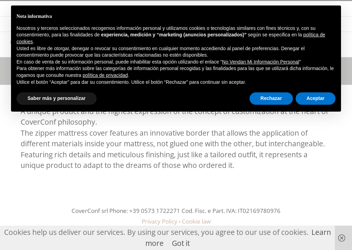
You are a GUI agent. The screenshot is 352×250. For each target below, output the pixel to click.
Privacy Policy (159, 221)
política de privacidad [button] (105, 75)
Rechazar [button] (271, 98)
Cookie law (196, 221)
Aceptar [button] (315, 98)
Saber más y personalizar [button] (57, 98)
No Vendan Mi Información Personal (260, 62)
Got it (181, 243)
